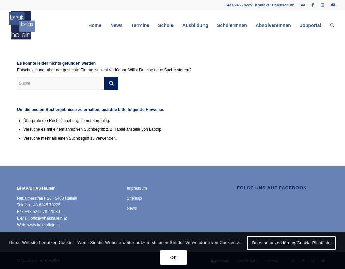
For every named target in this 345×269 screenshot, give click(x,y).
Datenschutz (283, 5)
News (132, 208)
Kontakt (262, 5)
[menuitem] (95, 25)
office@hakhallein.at (49, 218)
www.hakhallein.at (43, 225)
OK (173, 257)
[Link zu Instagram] (323, 5)
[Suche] (332, 25)
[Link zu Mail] (303, 5)
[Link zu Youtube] (333, 5)
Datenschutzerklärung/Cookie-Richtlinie (291, 243)
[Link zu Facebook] (313, 5)
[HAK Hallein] (22, 25)
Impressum (137, 188)
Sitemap (134, 198)
